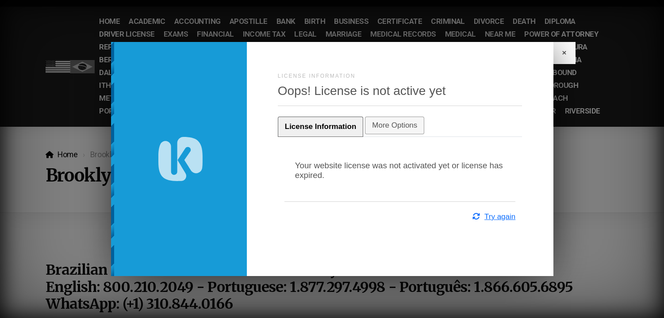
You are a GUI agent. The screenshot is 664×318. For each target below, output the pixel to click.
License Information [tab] (334, 126)
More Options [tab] (407, 125)
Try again (480, 216)
